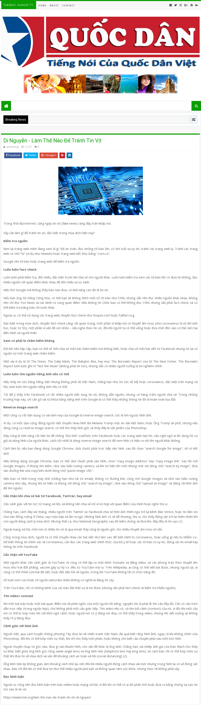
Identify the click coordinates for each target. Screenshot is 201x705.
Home (42, 5)
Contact (68, 5)
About (54, 5)
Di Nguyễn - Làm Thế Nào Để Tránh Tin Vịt (52, 141)
